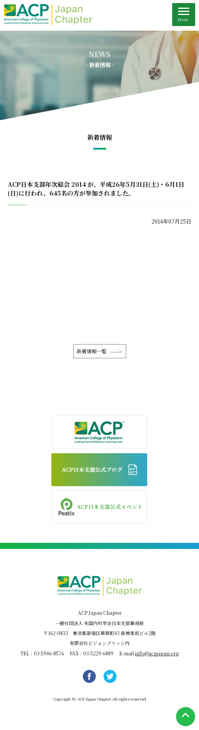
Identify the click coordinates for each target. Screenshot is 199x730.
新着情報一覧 (92, 351)
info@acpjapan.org (157, 653)
